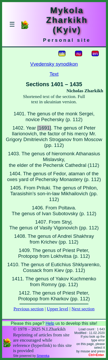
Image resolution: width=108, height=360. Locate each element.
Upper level (57, 308)
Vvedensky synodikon (54, 64)
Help (49, 323)
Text (53, 74)
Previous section (28, 308)
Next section (83, 308)
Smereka (43, 356)
